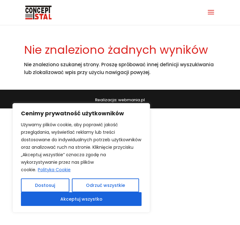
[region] (81, 157)
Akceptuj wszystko (81, 199)
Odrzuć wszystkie (105, 185)
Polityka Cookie (54, 170)
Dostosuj (45, 185)
